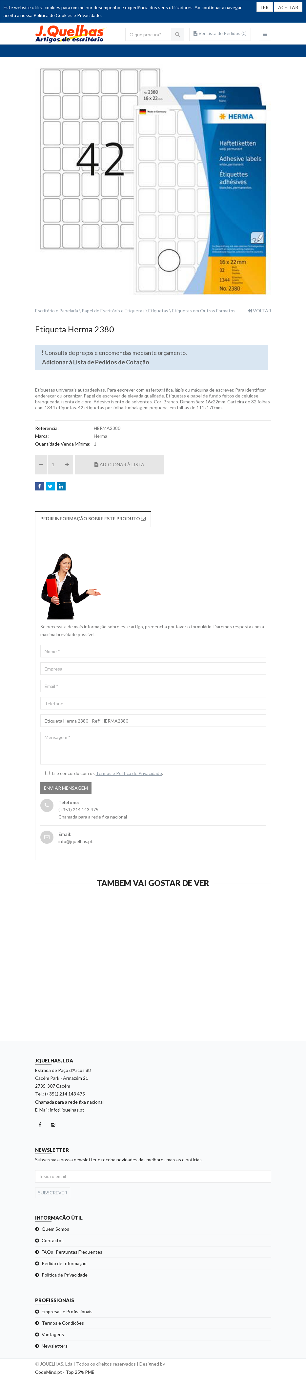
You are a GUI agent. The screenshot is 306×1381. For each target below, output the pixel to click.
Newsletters (55, 1346)
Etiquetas (158, 310)
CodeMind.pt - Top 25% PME (64, 1372)
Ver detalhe (91, 1029)
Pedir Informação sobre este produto (93, 518)
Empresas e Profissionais (67, 1311)
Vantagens (53, 1334)
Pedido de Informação (64, 1263)
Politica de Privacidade (65, 1275)
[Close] (288, 7)
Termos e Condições (63, 1323)
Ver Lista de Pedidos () (220, 33)
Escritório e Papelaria (56, 310)
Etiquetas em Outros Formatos (203, 310)
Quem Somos (55, 1229)
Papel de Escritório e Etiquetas (113, 310)
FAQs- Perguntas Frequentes (72, 1252)
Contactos (53, 1240)
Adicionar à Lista (119, 464)
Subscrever (52, 1192)
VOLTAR (259, 310)
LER (265, 7)
